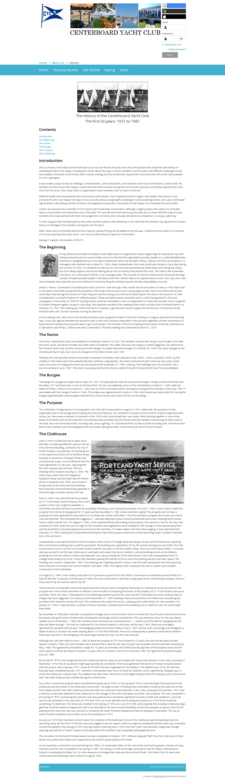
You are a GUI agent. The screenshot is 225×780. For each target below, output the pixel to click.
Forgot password (177, 49)
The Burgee (45, 146)
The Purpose (45, 150)
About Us (58, 63)
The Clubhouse (47, 153)
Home (43, 63)
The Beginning (46, 139)
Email (166, 22)
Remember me (173, 44)
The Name (44, 143)
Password (168, 33)
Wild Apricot (160, 776)
